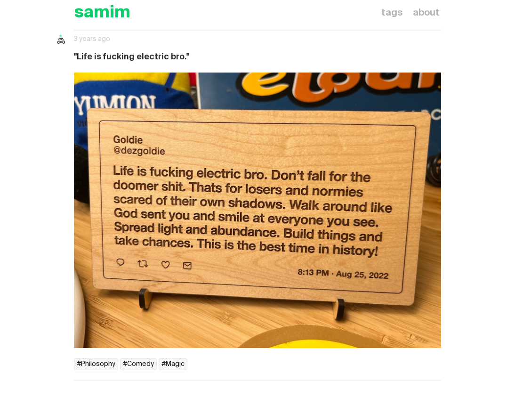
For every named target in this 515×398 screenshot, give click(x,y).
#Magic (173, 364)
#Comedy (138, 364)
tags (391, 13)
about (426, 13)
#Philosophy (96, 364)
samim (102, 13)
